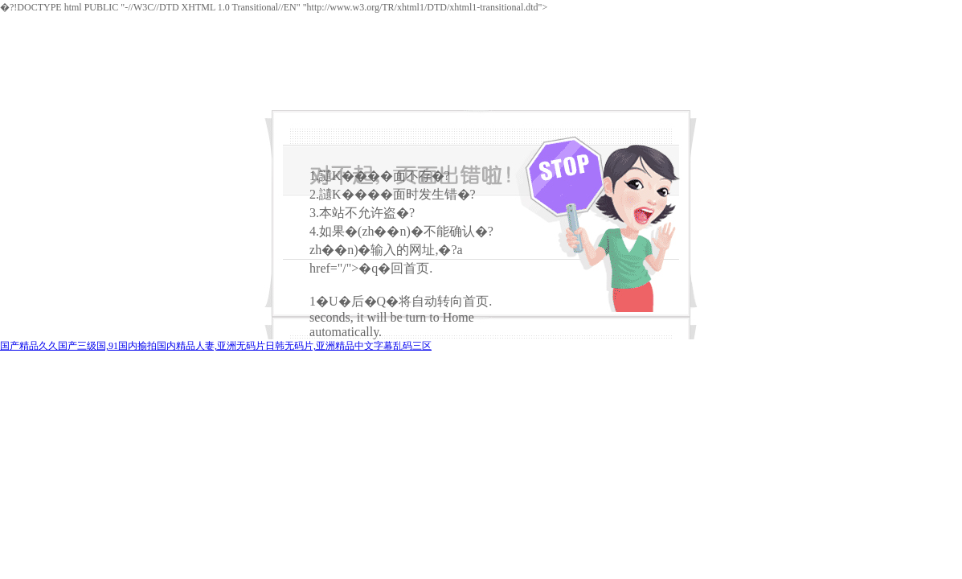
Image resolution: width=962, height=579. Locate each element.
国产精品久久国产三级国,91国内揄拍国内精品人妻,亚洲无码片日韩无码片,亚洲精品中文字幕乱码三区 (216, 345)
